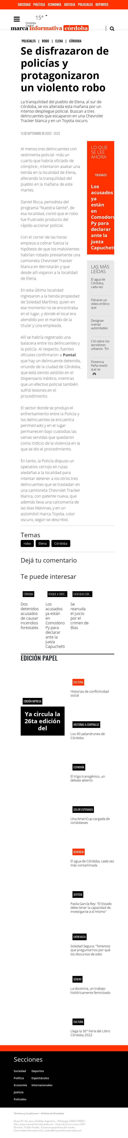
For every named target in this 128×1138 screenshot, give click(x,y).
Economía (54, 4)
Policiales (85, 4)
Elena (43, 543)
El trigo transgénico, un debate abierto (87, 778)
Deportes (102, 4)
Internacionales (42, 1085)
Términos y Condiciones (26, 1113)
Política (39, 4)
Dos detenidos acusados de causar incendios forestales (30, 615)
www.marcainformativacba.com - (37, 1124)
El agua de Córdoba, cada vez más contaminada (100, 287)
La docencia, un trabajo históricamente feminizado (90, 990)
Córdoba (60, 543)
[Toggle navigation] (17, 19)
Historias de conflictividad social (89, 693)
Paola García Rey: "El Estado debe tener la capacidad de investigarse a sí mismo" (91, 907)
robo (27, 543)
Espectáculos (40, 1078)
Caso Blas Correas (83, 594)
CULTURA (78, 682)
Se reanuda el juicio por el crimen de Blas (79, 615)
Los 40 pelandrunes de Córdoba (87, 735)
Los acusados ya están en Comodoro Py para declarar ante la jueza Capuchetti (104, 217)
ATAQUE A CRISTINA (58, 594)
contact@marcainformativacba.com (63, 1130)
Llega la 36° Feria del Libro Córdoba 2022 (90, 1033)
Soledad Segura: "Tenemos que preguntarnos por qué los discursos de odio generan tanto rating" (90, 952)
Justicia (69, 4)
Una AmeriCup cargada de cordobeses (90, 820)
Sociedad (24, 4)
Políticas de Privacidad (52, 1113)
